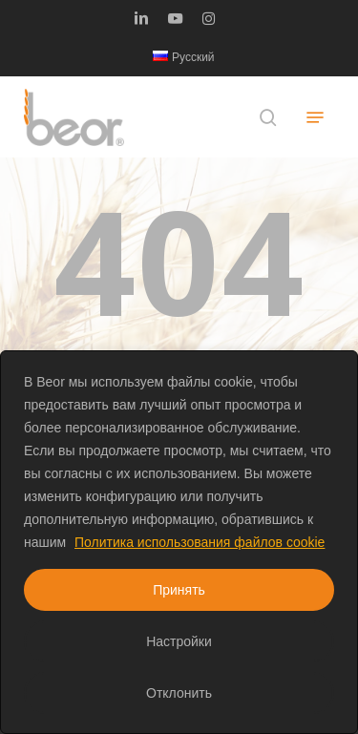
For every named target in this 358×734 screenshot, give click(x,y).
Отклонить (179, 693)
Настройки (179, 641)
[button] (315, 117)
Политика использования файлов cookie (199, 542)
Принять (179, 590)
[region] (179, 542)
